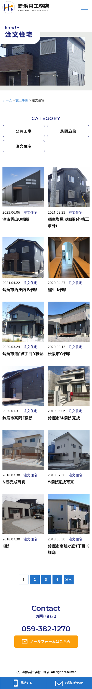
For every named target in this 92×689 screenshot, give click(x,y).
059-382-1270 (46, 628)
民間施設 (68, 130)
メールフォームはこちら (50, 641)
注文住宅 (24, 146)
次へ (68, 579)
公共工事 (24, 130)
